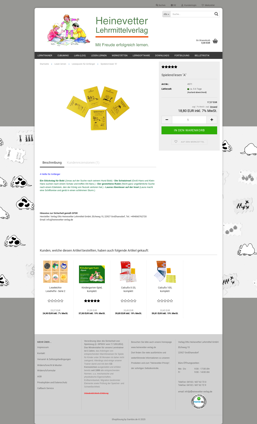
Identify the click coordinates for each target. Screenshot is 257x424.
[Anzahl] (189, 120)
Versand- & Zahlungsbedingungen (54, 359)
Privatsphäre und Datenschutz (52, 382)
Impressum (43, 347)
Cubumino (63, 55)
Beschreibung (52, 162)
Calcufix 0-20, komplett (128, 289)
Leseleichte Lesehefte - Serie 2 (55, 289)
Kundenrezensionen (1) (83, 162)
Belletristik (202, 55)
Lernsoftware (141, 55)
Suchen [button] (161, 5)
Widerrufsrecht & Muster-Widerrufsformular (49, 368)
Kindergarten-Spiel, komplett (92, 289)
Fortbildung (181, 55)
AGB (39, 376)
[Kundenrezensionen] (169, 68)
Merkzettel (208, 5)
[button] (173, 5)
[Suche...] (166, 14)
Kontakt (41, 353)
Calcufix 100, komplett (165, 289)
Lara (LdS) (80, 55)
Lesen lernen (99, 55)
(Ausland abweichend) (197, 92)
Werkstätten (119, 55)
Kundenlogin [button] (188, 5)
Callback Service (45, 388)
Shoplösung (118, 419)
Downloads (162, 55)
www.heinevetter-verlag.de (143, 347)
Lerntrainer (45, 55)
